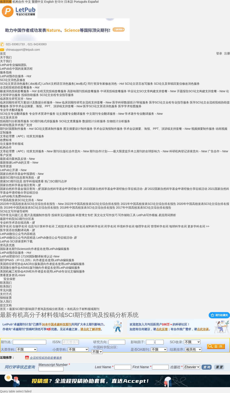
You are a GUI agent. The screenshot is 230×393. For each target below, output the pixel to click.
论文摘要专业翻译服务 (71, 113)
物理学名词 (142, 226)
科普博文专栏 (84, 215)
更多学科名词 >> (198, 226)
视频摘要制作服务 (203, 128)
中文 (28, 1)
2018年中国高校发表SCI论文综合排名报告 (87, 207)
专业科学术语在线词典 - (18, 222)
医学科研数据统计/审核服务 (130, 102)
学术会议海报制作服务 (108, 128)
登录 (219, 53)
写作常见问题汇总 (11, 215)
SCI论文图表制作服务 (48, 128)
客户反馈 (6, 155)
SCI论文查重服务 (70, 121)
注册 (227, 53)
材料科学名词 (95, 226)
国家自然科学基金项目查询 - (21, 185)
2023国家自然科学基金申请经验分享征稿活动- (115, 188)
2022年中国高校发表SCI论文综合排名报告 (92, 203)
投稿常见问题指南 (63, 215)
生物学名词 (20, 226)
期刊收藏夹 (219, 315)
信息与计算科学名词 (41, 226)
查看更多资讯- (12, 275)
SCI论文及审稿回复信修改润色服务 (177, 83)
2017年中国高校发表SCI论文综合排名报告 (143, 207)
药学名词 (110, 226)
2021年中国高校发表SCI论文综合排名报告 (148, 203)
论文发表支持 (10, 117)
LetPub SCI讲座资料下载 (16, 241)
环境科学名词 (125, 226)
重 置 (219, 367)
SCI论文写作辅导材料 (15, 211)
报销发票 (6, 297)
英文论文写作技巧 (106, 215)
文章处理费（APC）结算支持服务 (22, 136)
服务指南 (6, 72)
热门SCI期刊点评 (56, 181)
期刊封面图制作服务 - (16, 128)
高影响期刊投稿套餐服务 (83, 91)
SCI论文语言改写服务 (139, 83)
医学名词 (6, 226)
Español (93, 1)
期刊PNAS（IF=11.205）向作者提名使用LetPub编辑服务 (37, 260)
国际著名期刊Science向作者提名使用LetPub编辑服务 (34, 249)
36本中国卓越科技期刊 (56, 324)
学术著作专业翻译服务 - (143, 113)
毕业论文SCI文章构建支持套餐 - (152, 91)
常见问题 (6, 290)
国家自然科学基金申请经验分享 (61, 188)
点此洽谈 (203, 329)
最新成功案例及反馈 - (17, 158)
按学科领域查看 (33, 181)
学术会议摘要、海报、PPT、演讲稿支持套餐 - (157, 128)
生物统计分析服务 (118, 121)
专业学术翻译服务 (13, 110)
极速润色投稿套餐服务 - (18, 91)
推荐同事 (6, 1)
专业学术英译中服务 (42, 113)
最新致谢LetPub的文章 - (19, 162)
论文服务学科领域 (11, 143)
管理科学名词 (159, 226)
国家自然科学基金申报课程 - (21, 173)
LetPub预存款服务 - (15, 76)
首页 (3, 53)
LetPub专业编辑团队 (13, 65)
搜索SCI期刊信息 (11, 181)
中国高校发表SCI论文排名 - (22, 200)
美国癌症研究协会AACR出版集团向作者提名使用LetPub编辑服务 (42, 264)
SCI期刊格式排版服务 (44, 121)
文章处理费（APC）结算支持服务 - (26, 151)
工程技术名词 (64, 226)
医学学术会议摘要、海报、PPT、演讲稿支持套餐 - (46, 106)
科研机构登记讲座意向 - (188, 151)
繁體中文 (37, 1)
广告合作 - (218, 151)
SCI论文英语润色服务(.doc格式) (21, 83)
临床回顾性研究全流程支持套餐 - (86, 102)
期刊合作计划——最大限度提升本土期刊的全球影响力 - (129, 151)
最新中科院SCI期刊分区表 (17, 218)
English (49, 1)
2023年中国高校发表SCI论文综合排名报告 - (32, 203)
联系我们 (6, 282)
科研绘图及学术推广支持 (17, 125)
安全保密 (7, 279)
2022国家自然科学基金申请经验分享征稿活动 (177, 188)
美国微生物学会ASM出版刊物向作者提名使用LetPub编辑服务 (40, 267)
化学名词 (79, 226)
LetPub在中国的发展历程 (16, 68)
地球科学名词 (178, 226)
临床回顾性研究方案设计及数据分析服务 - (30, 102)
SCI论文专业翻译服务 (14, 113)
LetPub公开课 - (13, 170)
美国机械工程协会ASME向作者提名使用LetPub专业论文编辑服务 (42, 271)
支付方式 (6, 294)
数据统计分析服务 (94, 121)
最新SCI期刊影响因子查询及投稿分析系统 (36, 309)
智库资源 (6, 166)
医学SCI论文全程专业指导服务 (169, 102)
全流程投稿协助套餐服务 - (20, 87)
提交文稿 (6, 305)
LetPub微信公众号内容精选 (19, 234)
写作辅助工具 (127, 215)
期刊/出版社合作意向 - (71, 151)
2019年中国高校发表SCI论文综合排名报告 (31, 207)
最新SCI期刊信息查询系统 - (21, 177)
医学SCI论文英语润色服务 (100, 106)
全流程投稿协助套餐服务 (46, 357)
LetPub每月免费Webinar (16, 196)
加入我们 (6, 301)
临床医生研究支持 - (17, 98)
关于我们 (6, 57)
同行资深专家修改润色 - (106, 83)
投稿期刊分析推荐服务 (15, 121)
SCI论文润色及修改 (13, 80)
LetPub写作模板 (147, 215)
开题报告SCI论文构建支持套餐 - (201, 91)
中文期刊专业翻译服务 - (105, 113)
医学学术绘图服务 (130, 106)
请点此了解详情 (90, 329)
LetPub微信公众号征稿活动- (56, 237)
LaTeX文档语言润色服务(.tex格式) (64, 83)
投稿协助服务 (30, 95)
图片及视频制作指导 (37, 215)
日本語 (68, 1)
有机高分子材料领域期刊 (83, 309)
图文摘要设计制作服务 (78, 128)
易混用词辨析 (167, 215)
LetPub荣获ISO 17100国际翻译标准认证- (29, 256)
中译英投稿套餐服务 (113, 91)
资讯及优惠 (7, 245)
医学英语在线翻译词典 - (17, 230)
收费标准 (6, 140)
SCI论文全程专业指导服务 (57, 95)
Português (80, 1)
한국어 (59, 1)
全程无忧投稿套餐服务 (51, 91)
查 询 (206, 367)
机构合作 (18, 1)
